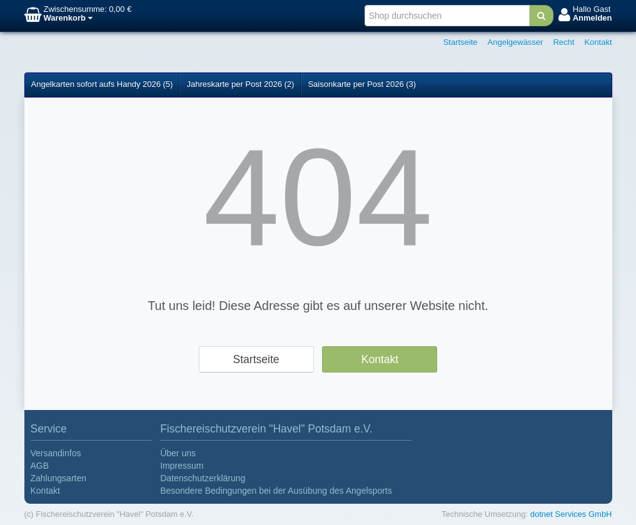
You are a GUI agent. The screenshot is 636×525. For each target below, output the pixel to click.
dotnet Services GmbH (571, 514)
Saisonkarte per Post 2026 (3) (362, 84)
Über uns (178, 453)
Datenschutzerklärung (202, 478)
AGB (40, 466)
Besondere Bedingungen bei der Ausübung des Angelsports (276, 491)
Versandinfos (56, 453)
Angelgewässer (515, 42)
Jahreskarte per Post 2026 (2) (240, 84)
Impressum (181, 466)
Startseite (460, 42)
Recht (563, 42)
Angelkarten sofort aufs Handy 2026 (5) (102, 84)
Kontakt (598, 42)
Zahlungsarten (59, 478)
